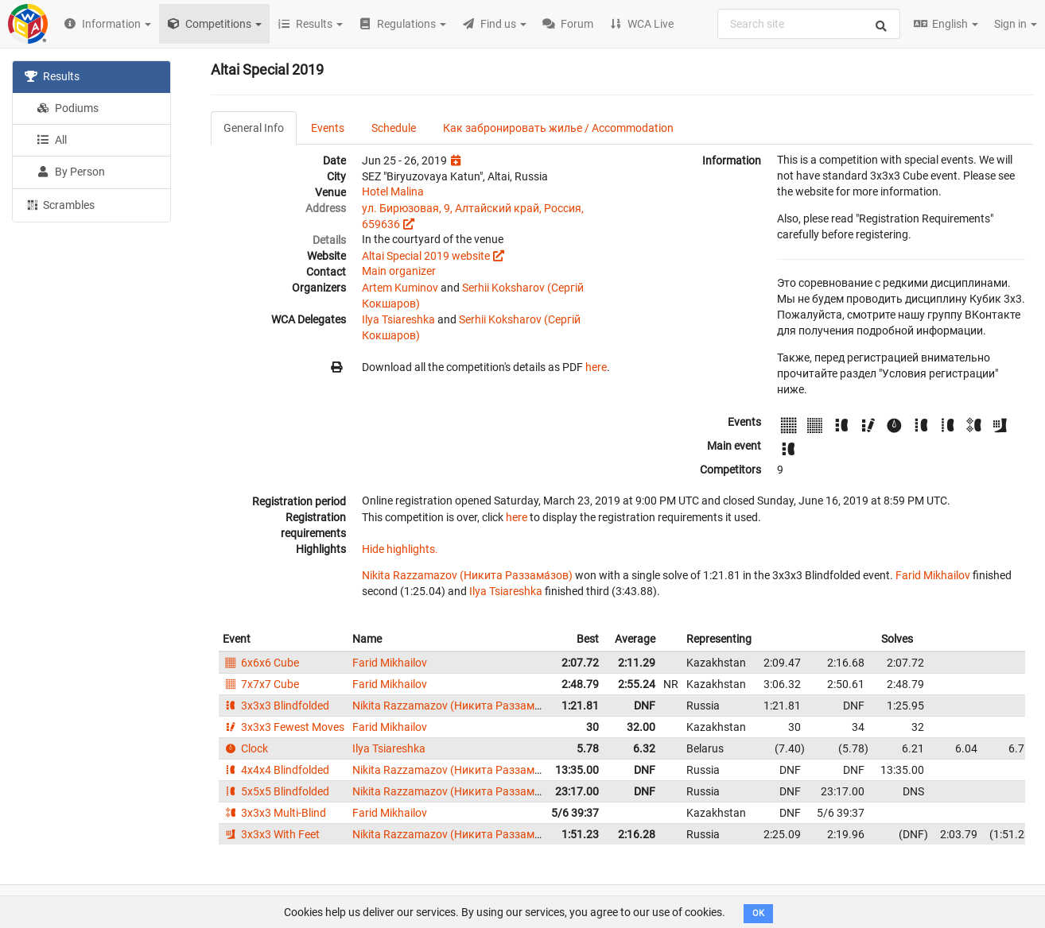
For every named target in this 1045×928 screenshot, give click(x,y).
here (596, 367)
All (52, 139)
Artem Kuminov (400, 287)
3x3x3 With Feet (271, 834)
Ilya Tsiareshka (398, 319)
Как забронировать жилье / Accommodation (558, 128)
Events (327, 128)
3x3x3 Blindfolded (276, 705)
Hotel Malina (393, 191)
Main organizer (399, 271)
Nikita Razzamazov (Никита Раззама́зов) (467, 575)
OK (758, 913)
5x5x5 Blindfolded (276, 791)
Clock (245, 748)
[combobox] (808, 24)
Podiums (68, 108)
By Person (71, 171)
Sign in (1015, 23)
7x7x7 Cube (261, 684)
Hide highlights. (400, 549)
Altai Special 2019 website (426, 255)
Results (52, 76)
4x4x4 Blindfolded (276, 770)
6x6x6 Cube (261, 662)
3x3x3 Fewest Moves (283, 727)
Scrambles (60, 204)
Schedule (393, 128)
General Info (253, 128)
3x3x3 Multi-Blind (274, 812)
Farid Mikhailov (932, 575)
